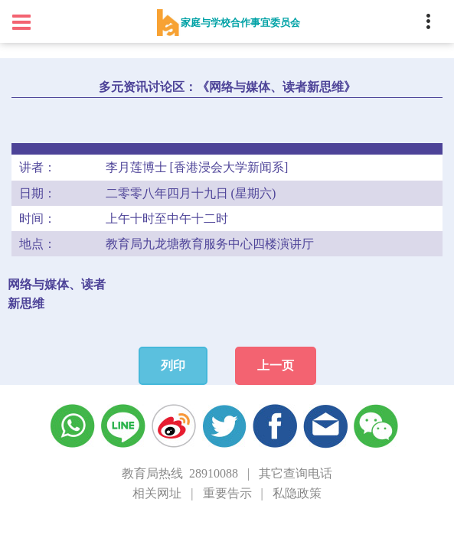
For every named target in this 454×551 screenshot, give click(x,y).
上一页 (275, 365)
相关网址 (156, 493)
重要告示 (227, 493)
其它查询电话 (295, 473)
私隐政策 (297, 493)
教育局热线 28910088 (180, 473)
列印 (173, 365)
